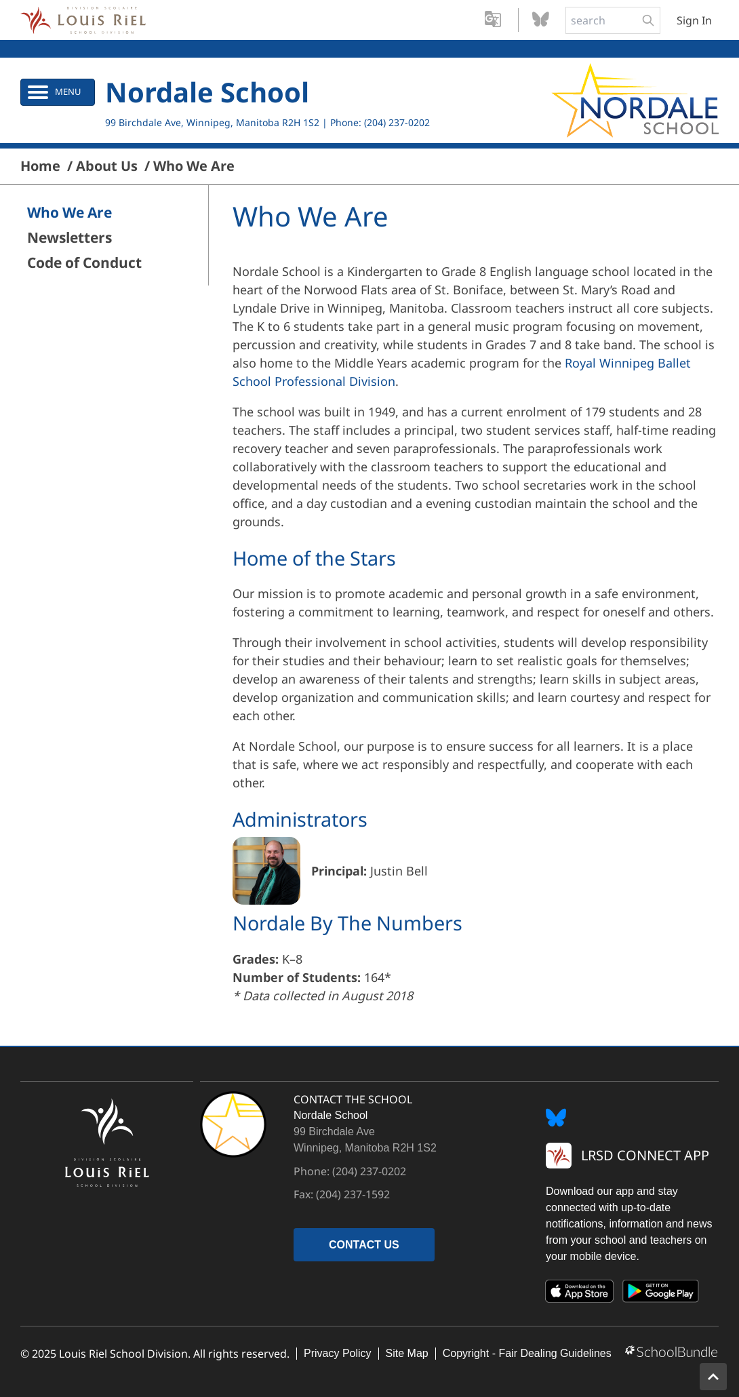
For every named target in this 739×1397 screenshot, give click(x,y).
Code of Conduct (84, 263)
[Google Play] (661, 1294)
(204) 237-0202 (397, 122)
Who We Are (194, 166)
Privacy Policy (338, 1353)
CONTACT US (364, 1245)
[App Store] (579, 1294)
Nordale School (207, 92)
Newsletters (69, 237)
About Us (107, 166)
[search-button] (648, 20)
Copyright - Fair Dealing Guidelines (527, 1353)
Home (40, 166)
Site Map (407, 1353)
